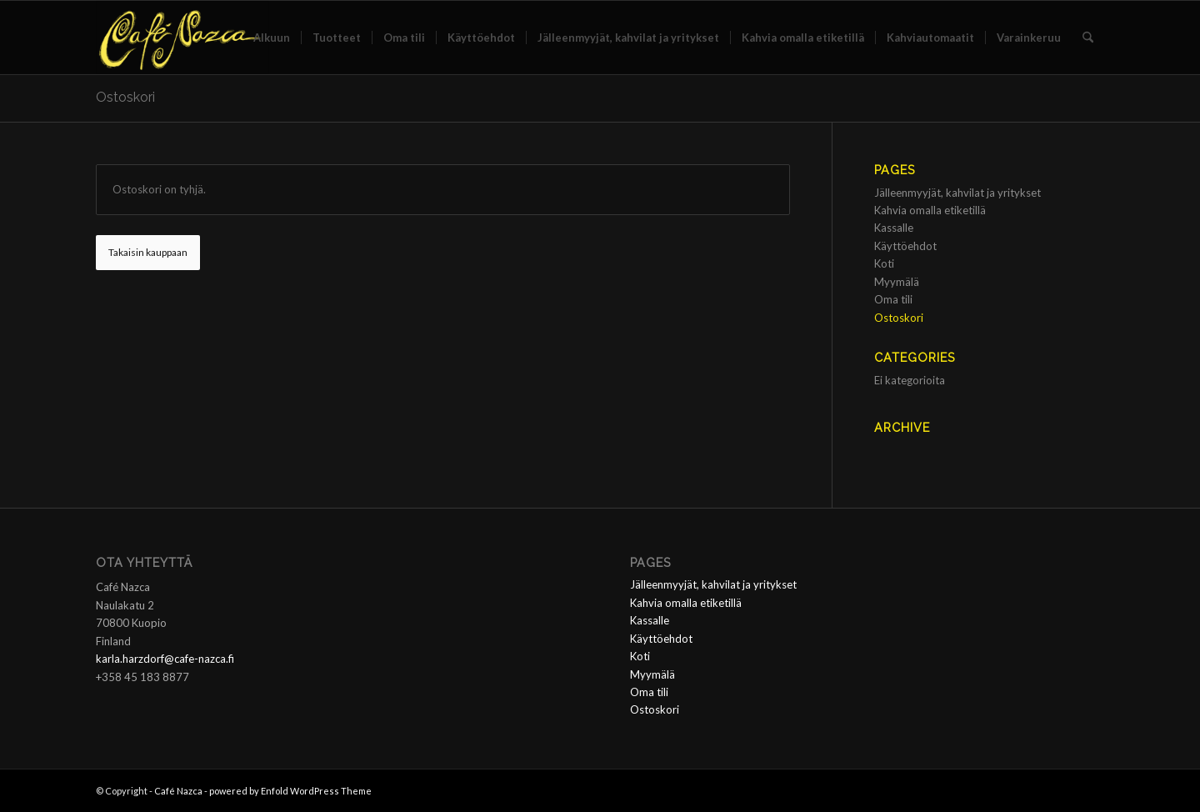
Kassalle (893, 227)
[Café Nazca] (182, 37)
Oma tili (893, 299)
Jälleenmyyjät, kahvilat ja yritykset (957, 192)
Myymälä (896, 281)
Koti (884, 263)
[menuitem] (271, 37)
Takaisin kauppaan (148, 252)
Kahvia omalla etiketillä (930, 210)
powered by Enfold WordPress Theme (290, 790)
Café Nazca (178, 790)
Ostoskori (125, 97)
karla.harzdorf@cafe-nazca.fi (165, 658)
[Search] (1088, 37)
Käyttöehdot (905, 246)
